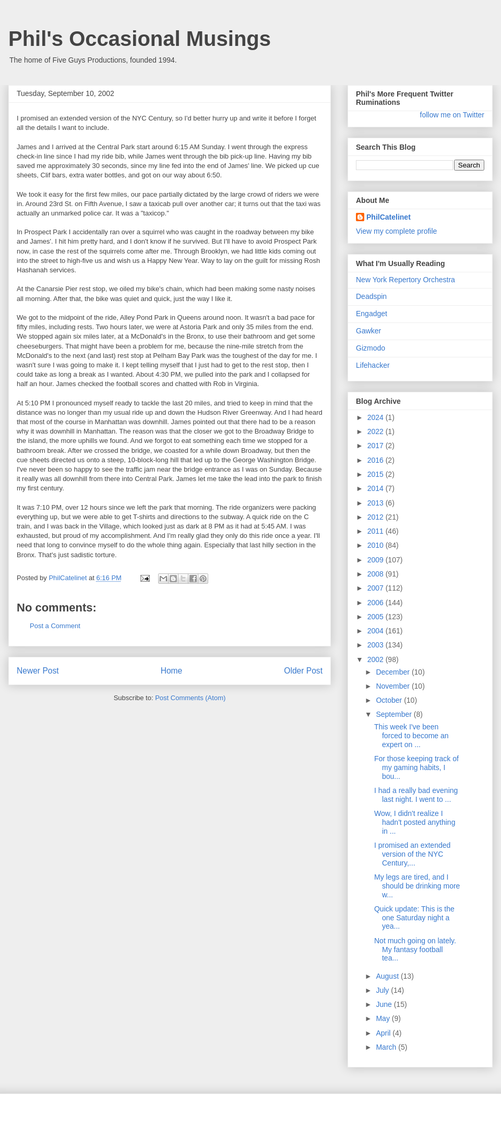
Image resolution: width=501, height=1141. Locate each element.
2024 (376, 417)
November (393, 686)
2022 (376, 431)
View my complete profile (396, 231)
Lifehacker (373, 365)
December (393, 672)
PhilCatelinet (388, 217)
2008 (376, 574)
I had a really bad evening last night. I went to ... (416, 794)
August (388, 976)
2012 (376, 517)
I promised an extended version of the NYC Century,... (412, 854)
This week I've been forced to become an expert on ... (411, 736)
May (383, 1018)
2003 (376, 645)
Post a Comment (55, 626)
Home (172, 670)
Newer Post (38, 670)
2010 (376, 545)
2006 (376, 602)
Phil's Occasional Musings (139, 38)
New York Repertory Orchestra (405, 279)
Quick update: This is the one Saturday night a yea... (414, 918)
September (394, 714)
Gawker (368, 331)
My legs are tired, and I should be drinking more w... (417, 886)
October (390, 700)
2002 (376, 659)
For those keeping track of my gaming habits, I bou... (416, 767)
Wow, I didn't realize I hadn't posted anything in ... (414, 822)
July (383, 990)
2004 (376, 631)
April (384, 1033)
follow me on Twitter (452, 115)
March (387, 1047)
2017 (376, 445)
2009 (376, 560)
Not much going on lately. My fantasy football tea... (415, 949)
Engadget (371, 313)
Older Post (303, 670)
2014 (376, 488)
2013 (376, 503)
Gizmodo (370, 348)
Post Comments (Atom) (190, 698)
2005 (376, 616)
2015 (376, 474)
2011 (376, 531)
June (384, 1004)
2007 (376, 588)
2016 (376, 460)
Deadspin (371, 296)
